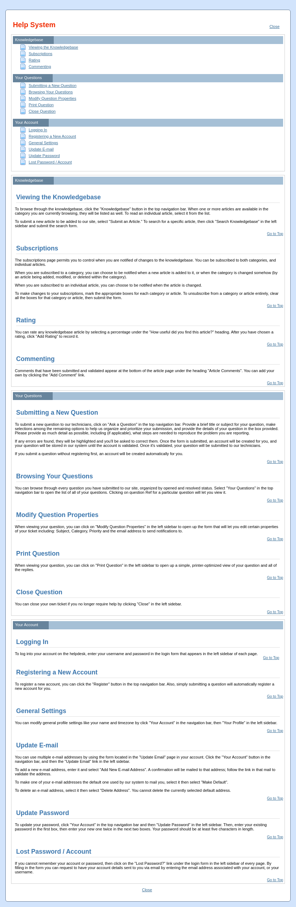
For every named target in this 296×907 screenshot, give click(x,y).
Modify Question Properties (52, 98)
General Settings (43, 143)
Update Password (44, 155)
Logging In (38, 130)
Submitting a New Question (52, 85)
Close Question (42, 111)
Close (274, 26)
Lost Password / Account (50, 162)
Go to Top (275, 234)
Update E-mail (41, 149)
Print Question (41, 105)
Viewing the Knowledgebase (53, 47)
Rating (34, 60)
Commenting (40, 66)
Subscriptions (40, 54)
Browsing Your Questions (51, 92)
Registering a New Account (52, 136)
